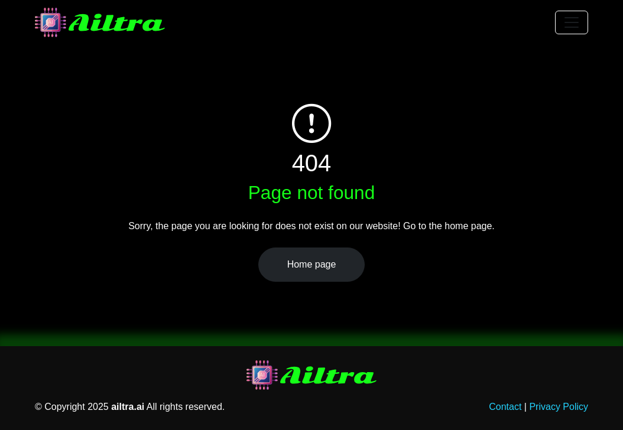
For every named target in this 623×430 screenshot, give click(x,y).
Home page (311, 264)
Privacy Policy (558, 407)
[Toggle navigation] (571, 22)
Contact (505, 407)
